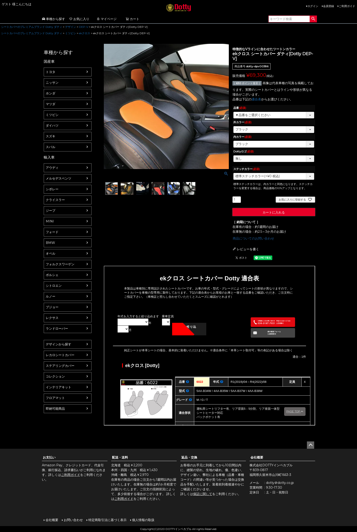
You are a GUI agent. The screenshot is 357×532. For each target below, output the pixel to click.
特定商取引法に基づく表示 (107, 520)
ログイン (312, 6)
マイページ (107, 19)
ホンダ (50, 93)
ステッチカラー (246, 169)
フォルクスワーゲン (60, 264)
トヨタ (50, 72)
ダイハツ (52, 125)
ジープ (50, 211)
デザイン (70, 27)
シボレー (52, 189)
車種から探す (53, 19)
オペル (50, 253)
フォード (52, 232)
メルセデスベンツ (58, 178)
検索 (313, 19)
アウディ (52, 168)
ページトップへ (310, 445)
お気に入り (79, 19)
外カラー (242, 122)
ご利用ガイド (347, 6)
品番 (239, 108)
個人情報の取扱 (143, 520)
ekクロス (84, 33)
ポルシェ (52, 275)
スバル (50, 147)
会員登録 (328, 6)
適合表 (256, 99)
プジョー (52, 307)
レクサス (52, 318)
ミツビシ (70, 33)
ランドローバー (57, 328)
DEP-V (83, 27)
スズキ (50, 136)
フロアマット (55, 398)
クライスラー (55, 200)
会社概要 (256, 457)
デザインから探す (58, 344)
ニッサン (52, 83)
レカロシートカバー (60, 355)
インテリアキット (58, 387)
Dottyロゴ (243, 151)
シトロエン (54, 286)
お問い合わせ (73, 520)
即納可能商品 (55, 409)
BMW (50, 243)
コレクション (55, 376)
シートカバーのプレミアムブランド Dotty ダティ (31, 27)
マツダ (50, 104)
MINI (50, 221)
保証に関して (202, 494)
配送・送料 (120, 457)
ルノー (50, 296)
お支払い (49, 457)
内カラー (242, 136)
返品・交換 (189, 457)
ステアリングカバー (60, 366)
